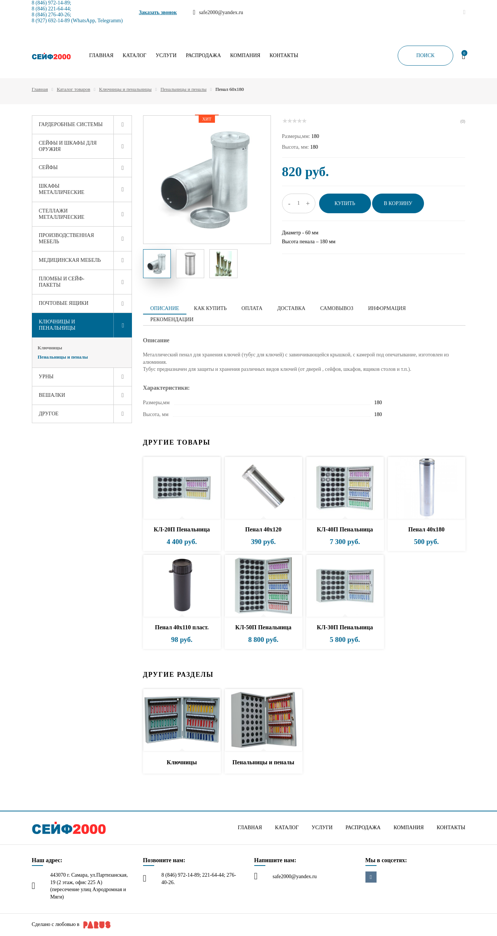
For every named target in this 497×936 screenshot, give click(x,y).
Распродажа (203, 55)
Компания (245, 55)
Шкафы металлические (62, 189)
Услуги (166, 55)
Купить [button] (345, 203)
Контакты (283, 55)
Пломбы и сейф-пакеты (62, 282)
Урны (46, 376)
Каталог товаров (73, 89)
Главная (101, 55)
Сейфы (48, 167)
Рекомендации (172, 319)
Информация (386, 308)
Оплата (251, 308)
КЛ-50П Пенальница (263, 627)
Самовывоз (336, 308)
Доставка (291, 308)
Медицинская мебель (70, 260)
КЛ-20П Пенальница (182, 529)
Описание (164, 308)
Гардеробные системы (71, 124)
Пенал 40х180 (426, 529)
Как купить (210, 308)
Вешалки (52, 395)
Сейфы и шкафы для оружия (68, 146)
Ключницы (50, 347)
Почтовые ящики (64, 303)
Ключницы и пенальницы (125, 89)
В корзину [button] (398, 203)
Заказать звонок (158, 12)
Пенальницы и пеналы (183, 89)
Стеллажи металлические (62, 214)
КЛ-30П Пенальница (345, 627)
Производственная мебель (66, 238)
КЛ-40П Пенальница (345, 529)
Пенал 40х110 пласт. (182, 627)
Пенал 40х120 (263, 529)
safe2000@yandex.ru (295, 876)
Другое (49, 413)
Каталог (134, 55)
